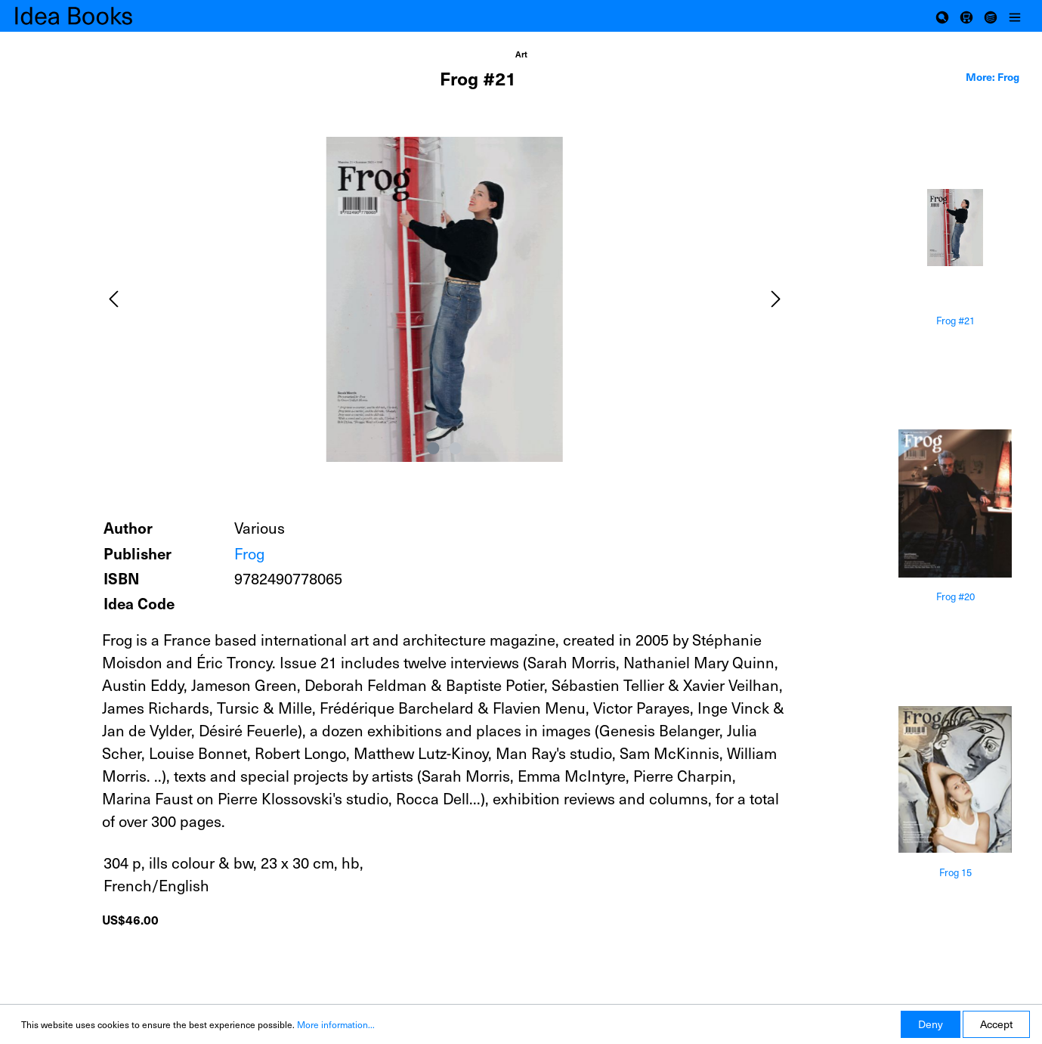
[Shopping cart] (966, 15)
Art (521, 54)
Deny (930, 1024)
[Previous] (113, 299)
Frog (249, 553)
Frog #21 (955, 320)
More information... (336, 1024)
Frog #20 (955, 596)
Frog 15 (955, 872)
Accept (996, 1024)
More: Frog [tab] (992, 76)
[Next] (776, 299)
